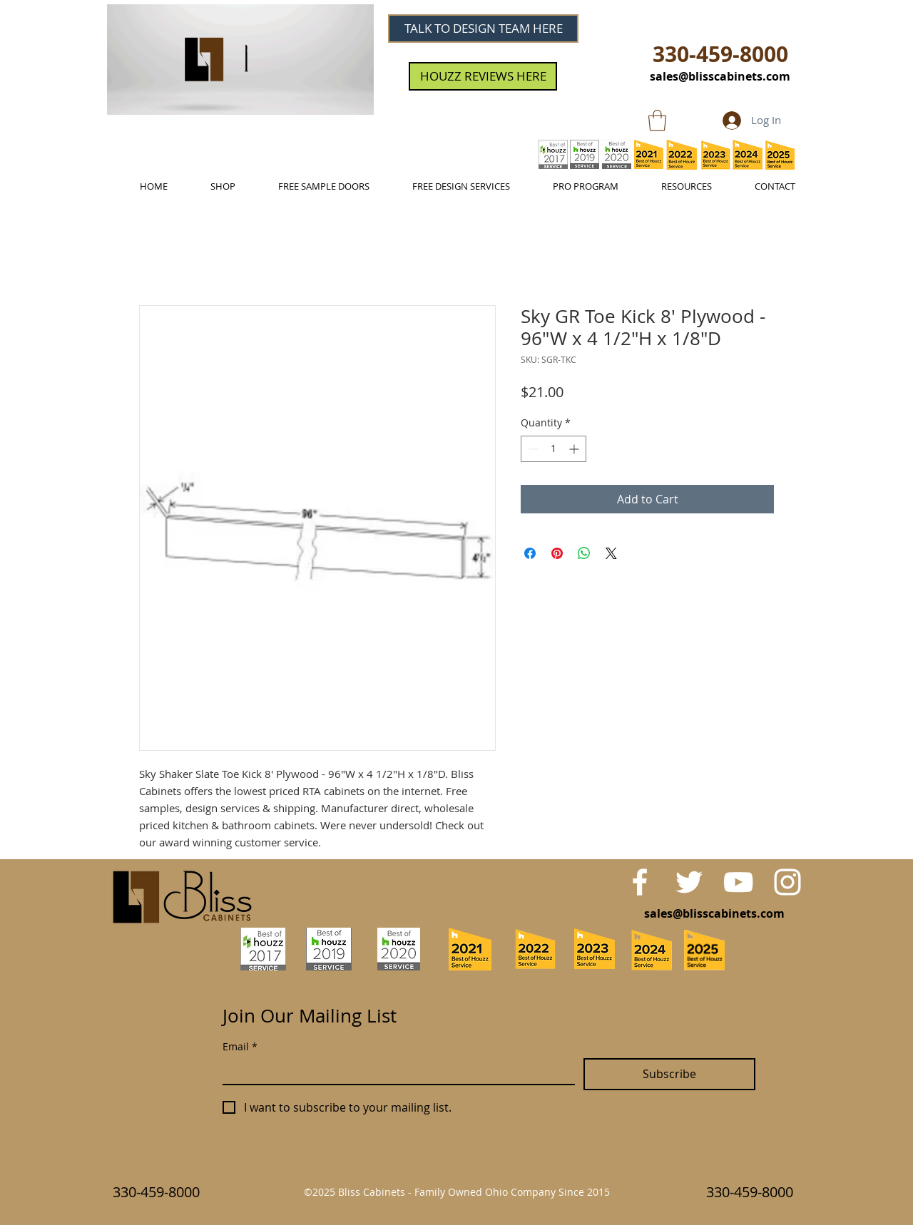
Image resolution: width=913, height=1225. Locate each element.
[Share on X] (611, 553)
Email (240, 1046)
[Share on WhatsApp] (584, 553)
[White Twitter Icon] (689, 882)
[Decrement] (532, 448)
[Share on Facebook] (530, 553)
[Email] (394, 1071)
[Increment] (575, 448)
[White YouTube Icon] (738, 882)
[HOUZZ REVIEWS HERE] (483, 76)
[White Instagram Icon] (787, 882)
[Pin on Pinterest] (557, 553)
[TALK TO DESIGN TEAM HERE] (483, 28)
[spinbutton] (553, 448)
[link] (657, 120)
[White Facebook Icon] (640, 882)
